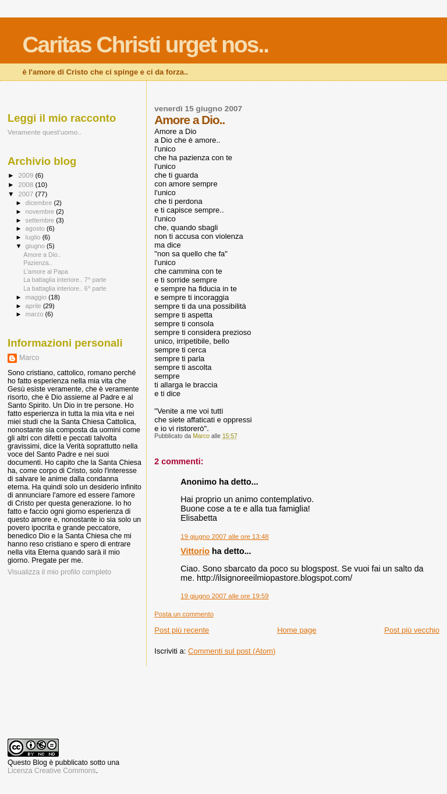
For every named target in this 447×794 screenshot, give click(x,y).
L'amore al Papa (45, 271)
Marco (29, 358)
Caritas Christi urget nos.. (145, 44)
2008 (26, 184)
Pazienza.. (37, 262)
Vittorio (195, 551)
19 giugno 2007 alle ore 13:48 (224, 536)
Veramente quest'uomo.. (44, 132)
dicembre (40, 202)
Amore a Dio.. (42, 254)
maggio (37, 297)
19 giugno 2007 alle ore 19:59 (224, 595)
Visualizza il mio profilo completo (59, 572)
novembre (41, 211)
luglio (34, 237)
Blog (40, 762)
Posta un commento (184, 614)
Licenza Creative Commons (52, 771)
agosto (36, 228)
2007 (26, 193)
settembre (41, 220)
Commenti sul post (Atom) (231, 651)
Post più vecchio (411, 630)
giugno (36, 245)
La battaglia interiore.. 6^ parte (65, 288)
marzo (35, 313)
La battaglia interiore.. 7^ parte (65, 279)
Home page (296, 630)
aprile (34, 305)
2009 (26, 175)
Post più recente (181, 630)
